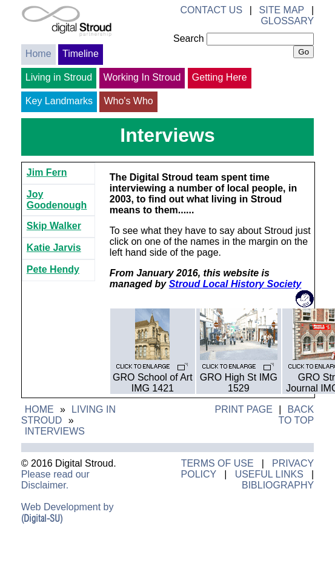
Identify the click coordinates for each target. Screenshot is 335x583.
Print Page (243, 409)
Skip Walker (54, 226)
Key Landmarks (59, 101)
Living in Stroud (58, 77)
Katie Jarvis (54, 247)
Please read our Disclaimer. (55, 479)
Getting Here (219, 77)
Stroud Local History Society (235, 284)
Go (303, 51)
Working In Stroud (142, 77)
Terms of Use (217, 463)
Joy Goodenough (57, 199)
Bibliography (278, 485)
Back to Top (296, 414)
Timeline (80, 53)
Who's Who (128, 101)
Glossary (287, 21)
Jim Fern (47, 172)
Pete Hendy (53, 269)
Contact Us (212, 10)
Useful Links (269, 474)
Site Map (282, 10)
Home (38, 53)
